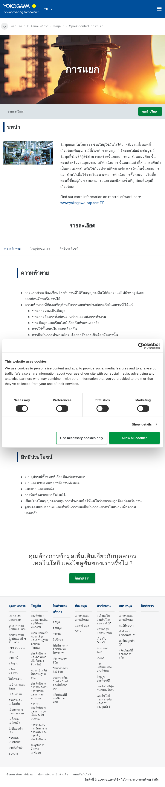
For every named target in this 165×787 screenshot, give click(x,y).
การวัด (57, 634)
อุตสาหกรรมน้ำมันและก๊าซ (17, 627)
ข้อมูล (57, 26)
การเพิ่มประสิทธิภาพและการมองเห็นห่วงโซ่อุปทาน (38, 711)
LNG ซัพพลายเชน (17, 650)
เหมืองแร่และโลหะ (17, 686)
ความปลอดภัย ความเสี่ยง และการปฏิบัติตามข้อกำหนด (39, 640)
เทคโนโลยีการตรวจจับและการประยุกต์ (104, 701)
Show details (142, 424)
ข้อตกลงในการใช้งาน (19, 774)
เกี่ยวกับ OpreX (101, 640)
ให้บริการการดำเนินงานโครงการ (61, 649)
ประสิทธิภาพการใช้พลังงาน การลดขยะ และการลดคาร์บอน (39, 691)
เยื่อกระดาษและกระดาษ (16, 711)
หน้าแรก (16, 26)
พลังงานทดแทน (13, 671)
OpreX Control (79, 26)
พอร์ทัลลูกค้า (126, 641)
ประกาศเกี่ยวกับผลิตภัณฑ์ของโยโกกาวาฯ (60, 683)
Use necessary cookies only (81, 438)
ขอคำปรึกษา (150, 111)
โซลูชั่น (36, 606)
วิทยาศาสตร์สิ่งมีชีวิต (60, 670)
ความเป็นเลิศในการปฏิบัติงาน (39, 674)
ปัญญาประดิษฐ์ (102, 678)
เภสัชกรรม (15, 694)
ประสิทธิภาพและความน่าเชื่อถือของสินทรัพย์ (38, 658)
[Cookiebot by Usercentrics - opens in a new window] (141, 346)
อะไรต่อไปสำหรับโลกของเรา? (103, 619)
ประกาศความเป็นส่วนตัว (53, 774)
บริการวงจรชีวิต (60, 660)
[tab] (12, 249)
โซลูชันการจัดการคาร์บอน (37, 748)
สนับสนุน (125, 606)
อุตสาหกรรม (17, 606)
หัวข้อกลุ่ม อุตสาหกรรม (104, 631)
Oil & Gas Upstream (15, 617)
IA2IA (100, 658)
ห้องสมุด (81, 606)
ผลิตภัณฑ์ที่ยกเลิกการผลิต (60, 698)
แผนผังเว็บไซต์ (82, 774)
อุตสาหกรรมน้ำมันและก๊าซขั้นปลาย (17, 638)
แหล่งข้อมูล (82, 625)
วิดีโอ (78, 631)
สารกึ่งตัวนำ (16, 748)
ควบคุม (57, 628)
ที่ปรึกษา (58, 640)
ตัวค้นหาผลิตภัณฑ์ (125, 633)
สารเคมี (13, 658)
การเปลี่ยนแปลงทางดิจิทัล (104, 667)
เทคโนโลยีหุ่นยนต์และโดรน (105, 688)
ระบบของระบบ (102, 650)
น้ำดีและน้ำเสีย (16, 730)
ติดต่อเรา (82, 578)
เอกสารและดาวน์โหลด (82, 617)
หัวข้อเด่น (104, 606)
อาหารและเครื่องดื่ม (15, 702)
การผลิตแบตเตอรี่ (14, 740)
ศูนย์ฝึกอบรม (126, 625)
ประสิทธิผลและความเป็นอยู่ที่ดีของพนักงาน (39, 621)
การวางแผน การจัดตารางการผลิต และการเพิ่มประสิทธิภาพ (39, 732)
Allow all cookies (134, 438)
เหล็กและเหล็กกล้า (14, 721)
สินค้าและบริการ (37, 26)
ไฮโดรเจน (15, 679)
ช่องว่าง (13, 753)
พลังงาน (13, 663)
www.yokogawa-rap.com (82, 202)
